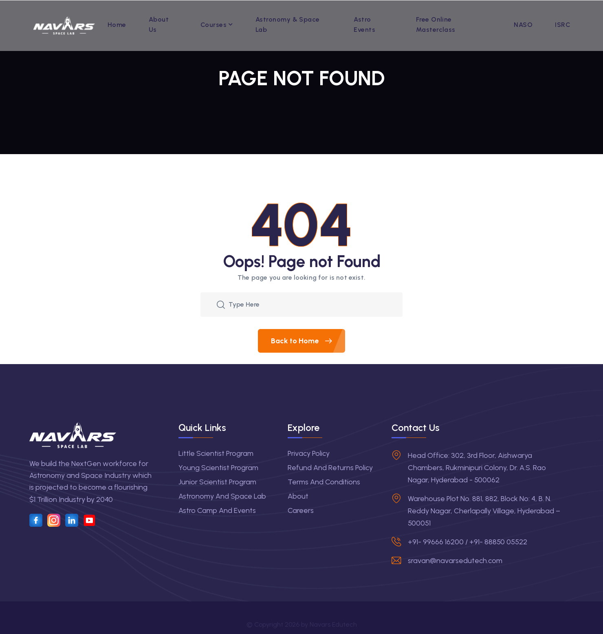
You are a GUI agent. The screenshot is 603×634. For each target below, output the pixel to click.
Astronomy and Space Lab (222, 496)
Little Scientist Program (215, 453)
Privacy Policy (309, 453)
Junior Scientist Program (217, 481)
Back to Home (308, 341)
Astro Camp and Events (217, 510)
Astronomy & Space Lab (287, 24)
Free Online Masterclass (436, 24)
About (298, 496)
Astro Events (364, 24)
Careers (301, 510)
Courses (213, 25)
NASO (523, 25)
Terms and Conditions (324, 481)
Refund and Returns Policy (330, 467)
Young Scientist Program (218, 467)
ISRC (562, 25)
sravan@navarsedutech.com (455, 560)
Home (117, 25)
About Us (159, 24)
